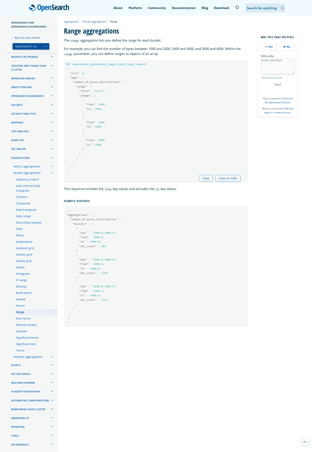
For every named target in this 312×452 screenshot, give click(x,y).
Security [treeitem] (17, 105)
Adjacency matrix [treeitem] (27, 179)
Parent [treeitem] (20, 306)
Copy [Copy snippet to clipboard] (205, 178)
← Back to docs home (25, 38)
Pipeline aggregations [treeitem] (28, 357)
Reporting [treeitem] (18, 427)
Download (221, 8)
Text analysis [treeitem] (20, 131)
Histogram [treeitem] (23, 274)
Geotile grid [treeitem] (24, 261)
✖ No (286, 47)
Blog (205, 8)
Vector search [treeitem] (20, 374)
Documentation (184, 8)
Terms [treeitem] (20, 350)
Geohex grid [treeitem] (24, 254)
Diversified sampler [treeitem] (29, 222)
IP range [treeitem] (21, 280)
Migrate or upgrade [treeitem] (24, 57)
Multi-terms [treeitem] (24, 293)
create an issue (281, 112)
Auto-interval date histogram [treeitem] (28, 188)
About (118, 8)
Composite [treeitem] (23, 203)
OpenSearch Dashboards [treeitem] (27, 96)
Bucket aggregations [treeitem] (27, 173)
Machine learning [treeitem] (23, 382)
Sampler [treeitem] (21, 331)
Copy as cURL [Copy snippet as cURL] (228, 178)
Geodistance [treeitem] (24, 242)
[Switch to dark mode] (237, 7)
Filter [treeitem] (19, 229)
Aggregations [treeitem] (20, 158)
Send (277, 84)
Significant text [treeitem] (26, 344)
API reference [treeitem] (20, 444)
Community (157, 8)
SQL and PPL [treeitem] (18, 149)
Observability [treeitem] (20, 418)
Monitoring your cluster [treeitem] (28, 409)
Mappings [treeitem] (17, 122)
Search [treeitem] (16, 365)
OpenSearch (50, 8)
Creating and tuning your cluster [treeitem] (28, 67)
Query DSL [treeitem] (17, 140)
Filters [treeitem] (20, 235)
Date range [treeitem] (23, 216)
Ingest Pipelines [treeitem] (21, 87)
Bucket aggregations (94, 21)
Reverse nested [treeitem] (26, 325)
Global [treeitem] (20, 267)
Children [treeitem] (22, 197)
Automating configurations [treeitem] (30, 400)
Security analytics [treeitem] (23, 113)
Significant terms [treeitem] (27, 337)
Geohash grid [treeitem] (25, 248)
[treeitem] (52, 56)
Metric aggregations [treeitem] (27, 166)
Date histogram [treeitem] (26, 210)
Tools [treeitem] (15, 435)
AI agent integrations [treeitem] (25, 391)
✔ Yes (269, 47)
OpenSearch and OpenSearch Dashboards (28, 24)
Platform (135, 8)
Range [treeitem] (20, 312)
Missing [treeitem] (21, 286)
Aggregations (71, 21)
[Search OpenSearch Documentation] (265, 7)
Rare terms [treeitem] (23, 318)
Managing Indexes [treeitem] (23, 78)
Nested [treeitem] (21, 299)
